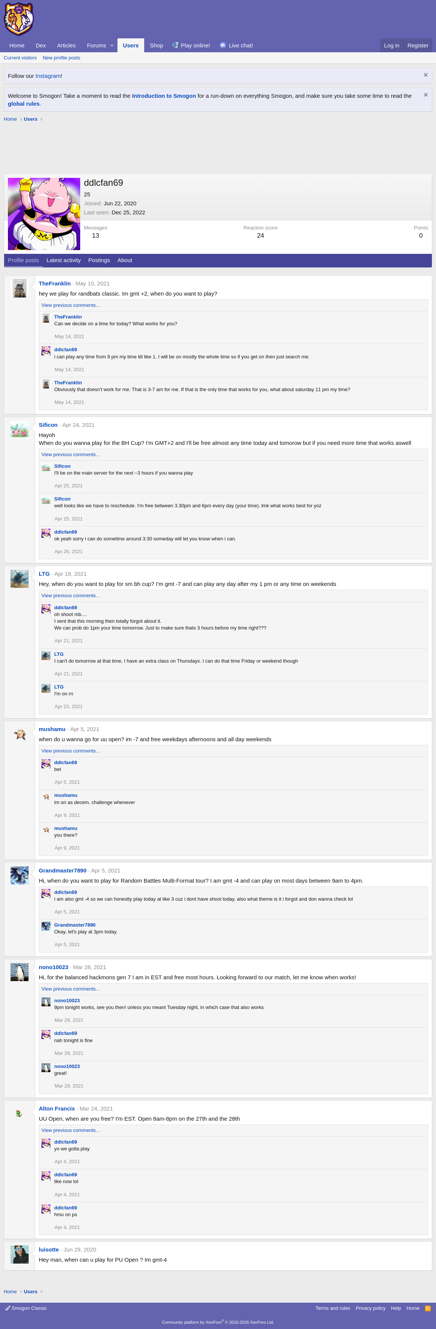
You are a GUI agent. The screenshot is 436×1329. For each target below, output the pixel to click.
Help (396, 1308)
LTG (44, 573)
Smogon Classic (26, 1308)
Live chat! (241, 45)
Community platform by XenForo (218, 1322)
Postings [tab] (99, 260)
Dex (41, 45)
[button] (112, 45)
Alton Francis (57, 1108)
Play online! (195, 45)
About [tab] (124, 260)
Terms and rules (333, 1308)
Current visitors (20, 58)
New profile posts (61, 58)
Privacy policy (371, 1308)
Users (131, 45)
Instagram (48, 76)
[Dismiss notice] (425, 76)
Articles (66, 45)
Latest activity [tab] (64, 260)
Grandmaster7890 (63, 870)
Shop (156, 45)
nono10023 (53, 967)
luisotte (49, 1249)
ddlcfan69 (65, 349)
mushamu (52, 729)
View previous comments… (71, 305)
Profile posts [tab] (23, 260)
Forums (96, 45)
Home (16, 45)
